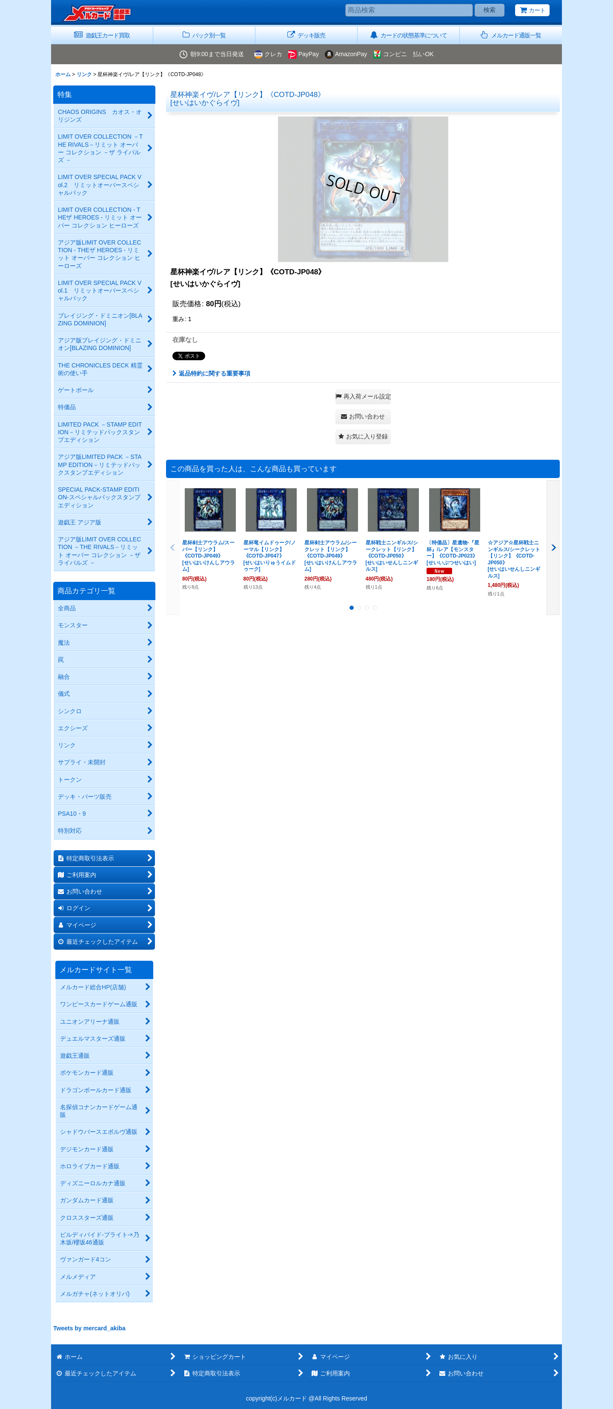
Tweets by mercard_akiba (89, 1328)
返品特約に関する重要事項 (211, 373)
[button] (511, 35)
